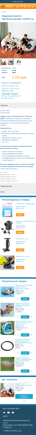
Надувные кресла (8, 98)
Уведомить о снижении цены (10, 88)
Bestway (22, 308)
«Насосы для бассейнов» (8, 168)
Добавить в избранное (9, 86)
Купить (20, 214)
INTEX (14, 68)
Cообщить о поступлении (24, 396)
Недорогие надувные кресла (12, 96)
